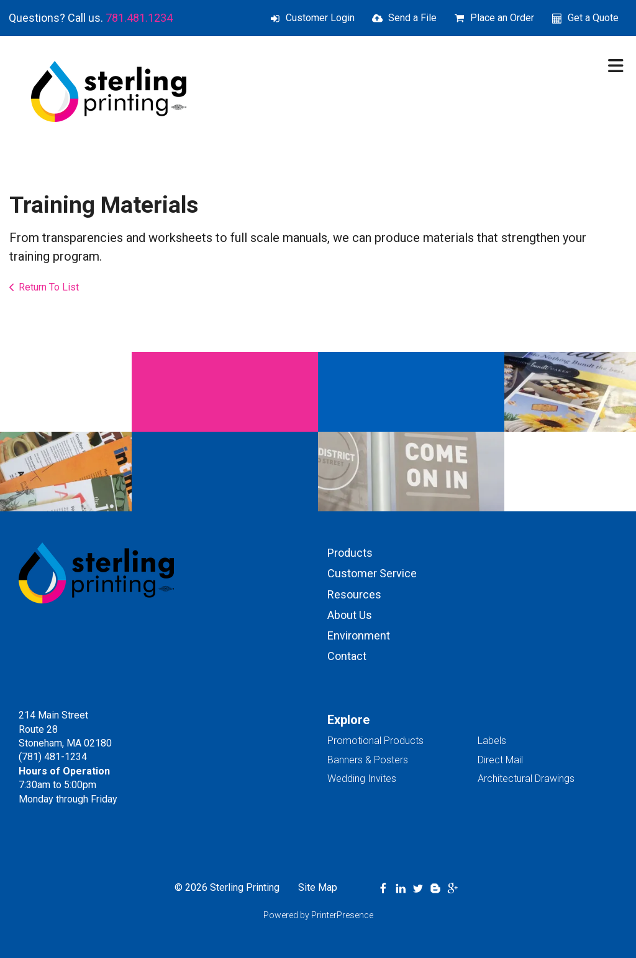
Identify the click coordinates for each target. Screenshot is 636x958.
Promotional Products (375, 740)
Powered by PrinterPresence (318, 915)
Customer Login (320, 18)
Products (350, 552)
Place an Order (502, 18)
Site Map (317, 887)
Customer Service (372, 573)
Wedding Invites (361, 778)
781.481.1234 (139, 17)
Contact (346, 656)
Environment (358, 635)
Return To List (49, 287)
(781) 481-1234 (53, 757)
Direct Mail (500, 760)
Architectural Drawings (526, 778)
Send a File (412, 18)
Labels (492, 740)
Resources (354, 594)
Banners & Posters (367, 760)
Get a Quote (593, 18)
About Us (349, 614)
